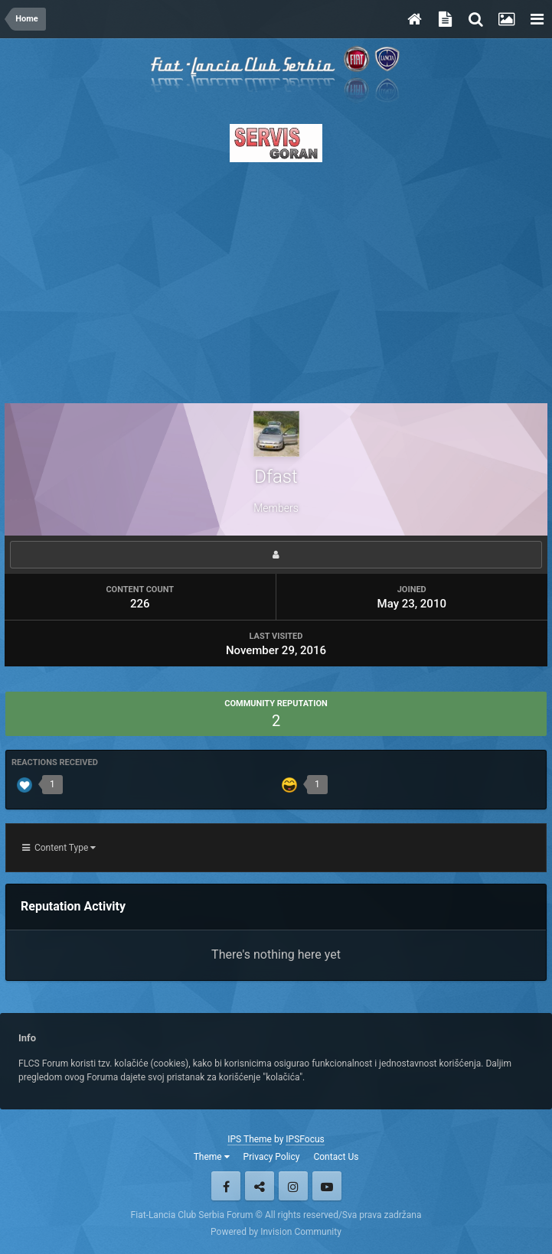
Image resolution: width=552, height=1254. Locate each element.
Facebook (225, 1185)
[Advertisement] (276, 278)
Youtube (326, 1185)
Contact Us (335, 1156)
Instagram (293, 1185)
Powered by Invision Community (276, 1231)
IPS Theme (249, 1139)
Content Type (59, 847)
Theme (212, 1156)
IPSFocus (305, 1139)
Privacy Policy (271, 1156)
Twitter (259, 1185)
